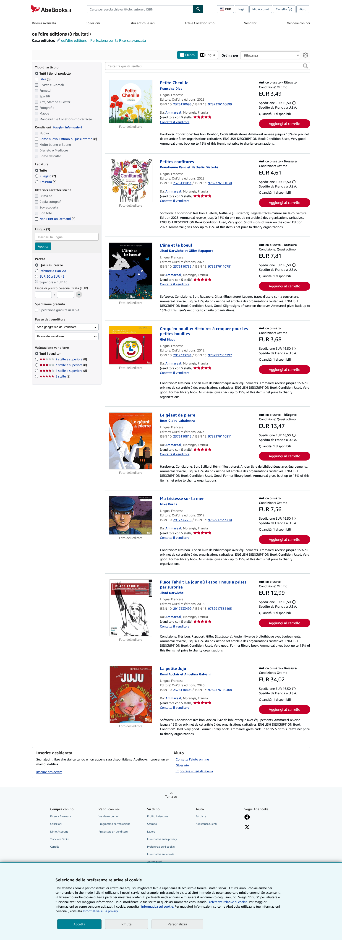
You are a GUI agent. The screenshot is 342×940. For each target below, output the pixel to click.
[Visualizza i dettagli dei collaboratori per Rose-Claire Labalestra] (177, 420)
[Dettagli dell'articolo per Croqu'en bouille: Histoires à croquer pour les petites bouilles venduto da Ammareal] (131, 345)
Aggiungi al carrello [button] (284, 123)
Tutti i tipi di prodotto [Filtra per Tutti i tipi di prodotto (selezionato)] (53, 73)
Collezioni (93, 23)
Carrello (54, 846)
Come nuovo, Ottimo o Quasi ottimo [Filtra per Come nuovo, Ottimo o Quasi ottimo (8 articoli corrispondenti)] (66, 139)
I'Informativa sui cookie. (157, 906)
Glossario (182, 765)
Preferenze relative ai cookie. (227, 902)
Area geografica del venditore (57, 327)
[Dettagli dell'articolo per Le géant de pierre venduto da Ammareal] (131, 440)
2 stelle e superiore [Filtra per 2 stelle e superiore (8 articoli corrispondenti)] (63, 359)
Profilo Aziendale (157, 816)
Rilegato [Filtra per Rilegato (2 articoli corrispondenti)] (45, 176)
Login (241, 9)
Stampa (152, 823)
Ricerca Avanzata (44, 23)
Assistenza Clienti (206, 823)
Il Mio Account (59, 831)
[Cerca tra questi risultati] (207, 66)
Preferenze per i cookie (161, 846)
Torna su (171, 796)
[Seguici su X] (247, 827)
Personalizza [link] (177, 924)
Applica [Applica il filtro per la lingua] (43, 246)
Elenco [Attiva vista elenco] (187, 55)
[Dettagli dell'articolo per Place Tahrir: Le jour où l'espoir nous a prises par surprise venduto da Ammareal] (131, 607)
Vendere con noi (298, 23)
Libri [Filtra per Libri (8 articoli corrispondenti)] (42, 79)
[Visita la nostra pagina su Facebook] (247, 817)
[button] (305, 65)
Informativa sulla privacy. (100, 911)
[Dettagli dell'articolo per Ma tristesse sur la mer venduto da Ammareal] (131, 515)
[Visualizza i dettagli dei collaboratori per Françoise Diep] (171, 88)
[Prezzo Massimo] (65, 295)
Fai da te (201, 816)
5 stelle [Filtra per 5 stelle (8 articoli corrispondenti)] (54, 376)
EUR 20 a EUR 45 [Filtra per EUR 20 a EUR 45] (50, 276)
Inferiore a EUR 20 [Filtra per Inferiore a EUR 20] (51, 271)
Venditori (250, 23)
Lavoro (151, 831)
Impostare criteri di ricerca (194, 771)
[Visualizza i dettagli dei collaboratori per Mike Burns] (168, 504)
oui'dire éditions (74, 40)
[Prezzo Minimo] (43, 295)
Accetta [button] (79, 924)
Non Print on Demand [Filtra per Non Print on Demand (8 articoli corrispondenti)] (55, 219)
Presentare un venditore (113, 831)
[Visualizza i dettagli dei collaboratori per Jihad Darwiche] (172, 593)
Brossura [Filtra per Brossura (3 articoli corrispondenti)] (45, 182)
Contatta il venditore (174, 122)
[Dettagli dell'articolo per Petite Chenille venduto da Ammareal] (131, 101)
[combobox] (140, 9)
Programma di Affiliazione (114, 823)
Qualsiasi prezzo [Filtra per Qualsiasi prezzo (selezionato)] (49, 265)
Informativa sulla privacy (162, 839)
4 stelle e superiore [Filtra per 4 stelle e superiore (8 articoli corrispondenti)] (63, 370)
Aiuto (302, 9)
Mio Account (260, 9)
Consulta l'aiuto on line (192, 759)
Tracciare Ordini (59, 839)
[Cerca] (198, 9)
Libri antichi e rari (142, 23)
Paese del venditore (50, 336)
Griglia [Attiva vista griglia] (207, 55)
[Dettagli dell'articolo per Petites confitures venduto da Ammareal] (131, 180)
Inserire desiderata (49, 772)
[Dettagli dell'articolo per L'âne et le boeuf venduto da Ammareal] (131, 270)
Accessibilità (154, 861)
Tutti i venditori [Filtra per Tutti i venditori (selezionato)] (51, 353)
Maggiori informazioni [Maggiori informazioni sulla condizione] (67, 127)
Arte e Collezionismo (199, 23)
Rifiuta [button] (126, 924)
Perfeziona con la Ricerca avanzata (118, 40)
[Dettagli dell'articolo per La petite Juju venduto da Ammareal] (131, 694)
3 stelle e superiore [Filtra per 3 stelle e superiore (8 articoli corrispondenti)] (63, 365)
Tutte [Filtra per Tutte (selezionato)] (41, 170)
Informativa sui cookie (160, 854)
